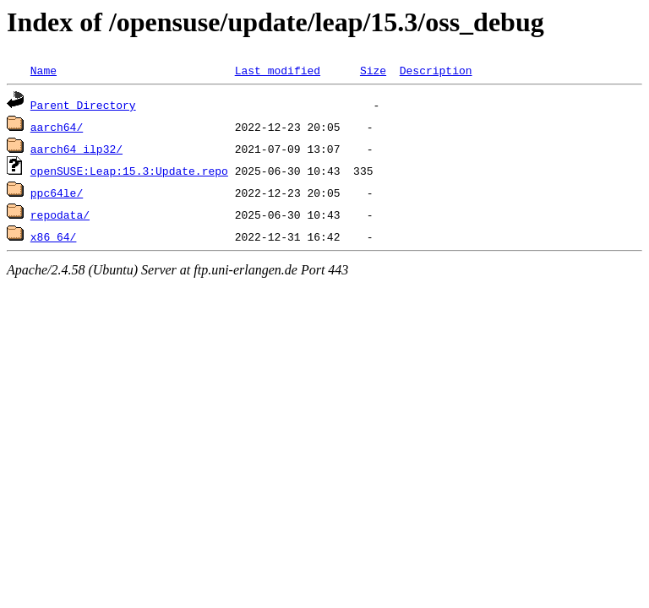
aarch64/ (56, 126)
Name (43, 70)
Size (373, 70)
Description (436, 70)
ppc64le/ (56, 192)
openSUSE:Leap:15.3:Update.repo (129, 170)
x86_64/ (53, 236)
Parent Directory (83, 104)
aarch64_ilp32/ (76, 148)
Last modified (277, 70)
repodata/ (60, 214)
